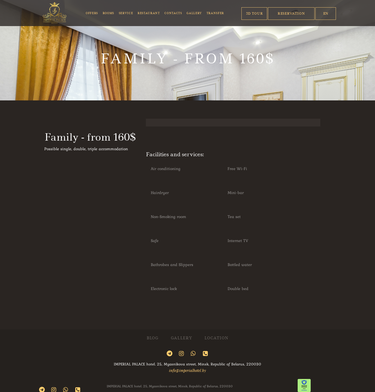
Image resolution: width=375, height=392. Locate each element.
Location (216, 338)
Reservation (291, 13)
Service (126, 13)
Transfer (215, 13)
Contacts (173, 13)
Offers (92, 13)
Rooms (108, 13)
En (325, 13)
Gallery (194, 13)
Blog (152, 338)
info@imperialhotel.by (187, 370)
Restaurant (149, 13)
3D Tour (254, 13)
